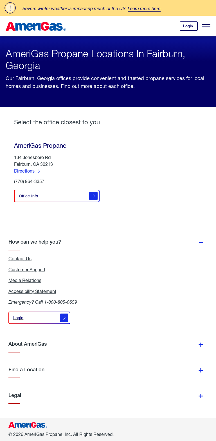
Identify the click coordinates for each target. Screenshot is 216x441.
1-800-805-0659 (60, 302)
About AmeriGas (27, 344)
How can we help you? (34, 242)
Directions (24, 170)
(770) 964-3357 (29, 181)
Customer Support (26, 269)
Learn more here (144, 8)
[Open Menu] (206, 26)
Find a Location (26, 369)
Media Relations (24, 280)
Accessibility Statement (32, 291)
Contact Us (20, 258)
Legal (14, 395)
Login (190, 27)
